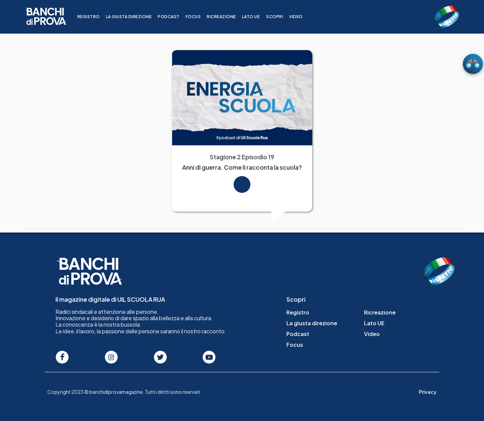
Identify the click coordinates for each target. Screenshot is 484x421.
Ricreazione (225, 16)
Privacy (428, 392)
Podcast (173, 16)
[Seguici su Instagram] (111, 357)
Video (300, 16)
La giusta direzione (133, 16)
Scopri (278, 16)
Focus (197, 16)
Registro (92, 16)
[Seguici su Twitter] (160, 357)
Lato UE (255, 16)
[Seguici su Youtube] (209, 357)
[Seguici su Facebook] (62, 357)
